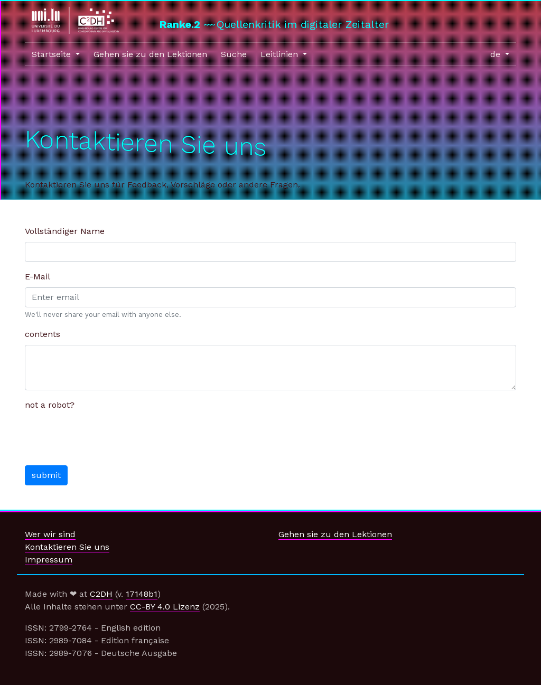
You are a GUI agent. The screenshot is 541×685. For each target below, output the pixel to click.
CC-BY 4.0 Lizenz (165, 607)
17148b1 (141, 594)
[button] (55, 54)
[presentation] (105, 436)
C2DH (101, 594)
